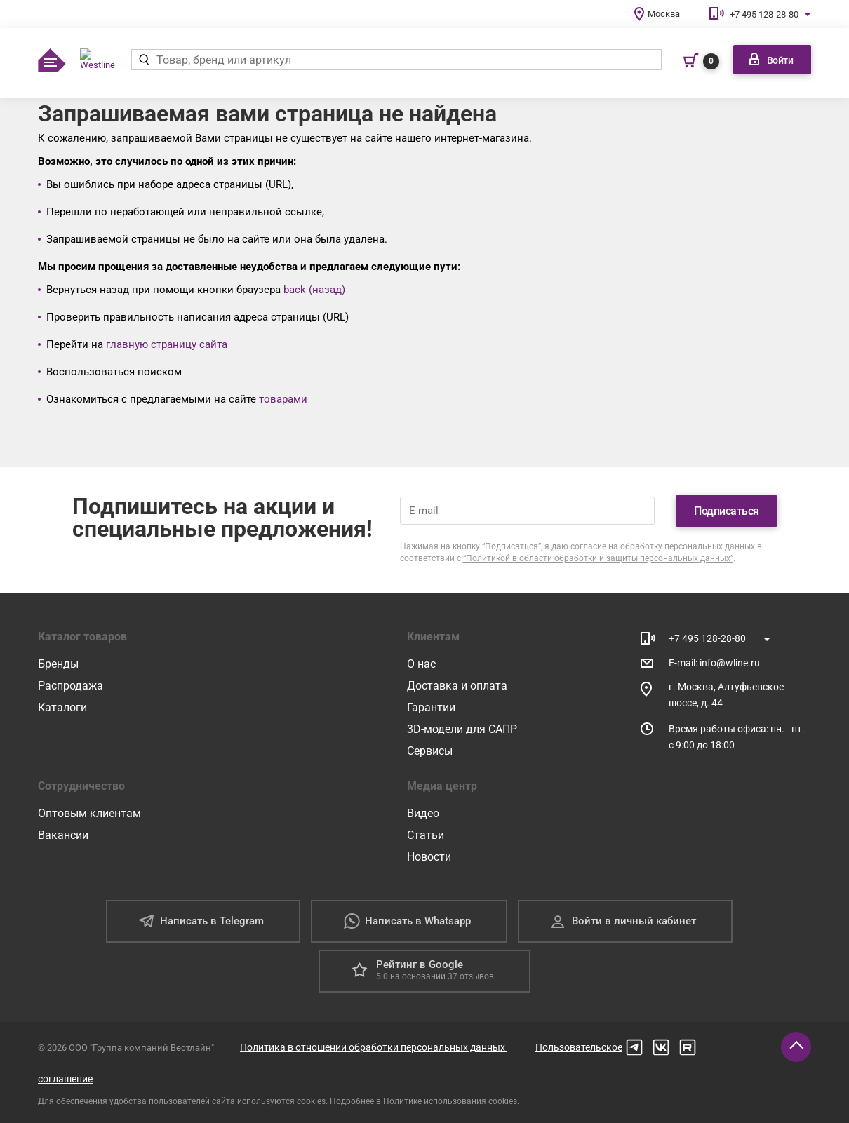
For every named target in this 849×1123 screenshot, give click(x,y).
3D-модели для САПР (462, 729)
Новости (429, 856)
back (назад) (314, 289)
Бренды (58, 664)
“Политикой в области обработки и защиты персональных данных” (598, 558)
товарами (283, 399)
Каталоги (62, 707)
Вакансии (63, 835)
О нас (421, 664)
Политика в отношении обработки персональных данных (373, 1047)
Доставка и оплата (457, 685)
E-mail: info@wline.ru (714, 662)
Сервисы (430, 751)
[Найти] (143, 59)
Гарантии (431, 707)
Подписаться (726, 511)
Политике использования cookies (450, 1101)
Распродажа (70, 685)
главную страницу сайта (166, 344)
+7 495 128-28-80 (764, 14)
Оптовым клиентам (89, 813)
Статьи (425, 835)
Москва (664, 13)
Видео (423, 813)
